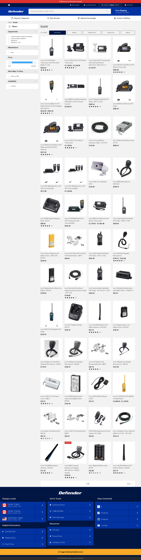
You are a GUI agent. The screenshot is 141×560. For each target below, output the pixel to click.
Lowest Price (110, 32)
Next (130, 484)
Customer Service (90, 5)
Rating (128, 32)
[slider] (10, 62)
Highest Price (92, 32)
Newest (74, 32)
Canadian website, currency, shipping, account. (70, 1)
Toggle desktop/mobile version (70, 552)
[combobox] (70, 11)
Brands (15, 22)
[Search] (108, 11)
